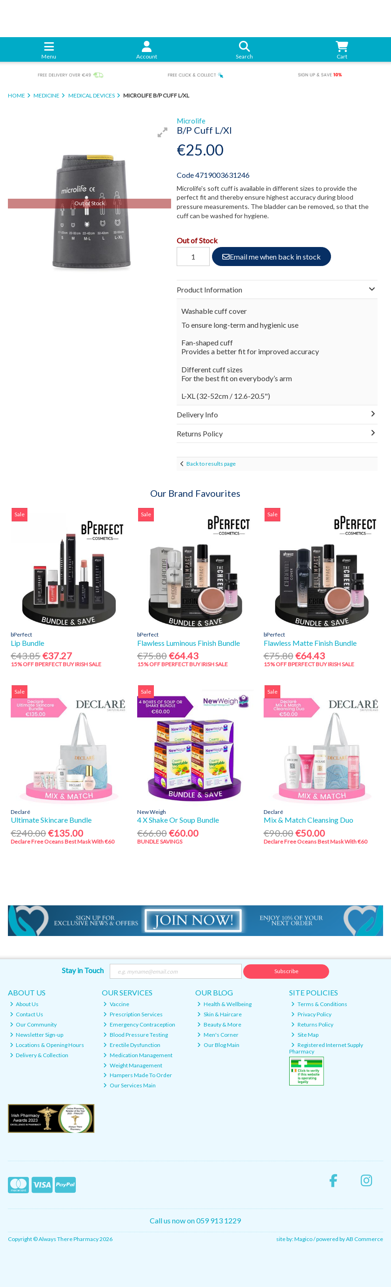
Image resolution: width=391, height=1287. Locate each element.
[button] (162, 132)
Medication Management (137, 1055)
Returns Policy (312, 1024)
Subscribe (286, 971)
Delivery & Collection (39, 1055)
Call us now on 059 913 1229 (195, 1220)
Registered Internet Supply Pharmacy (326, 1048)
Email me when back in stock (271, 256)
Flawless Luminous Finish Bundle (188, 642)
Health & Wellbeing (224, 1004)
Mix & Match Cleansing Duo (308, 819)
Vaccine (116, 1004)
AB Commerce (364, 1238)
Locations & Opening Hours (47, 1044)
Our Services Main (129, 1085)
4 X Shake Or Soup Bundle (178, 819)
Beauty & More (219, 1024)
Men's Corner (218, 1034)
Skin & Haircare (219, 1014)
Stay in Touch (83, 970)
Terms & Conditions (319, 1004)
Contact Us (27, 1014)
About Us (24, 1004)
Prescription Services (133, 1014)
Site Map (304, 1034)
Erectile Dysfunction (131, 1044)
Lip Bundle (27, 642)
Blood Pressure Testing (135, 1034)
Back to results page (211, 463)
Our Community (33, 1024)
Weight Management (132, 1065)
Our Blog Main (218, 1044)
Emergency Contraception (139, 1024)
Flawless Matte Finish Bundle (310, 642)
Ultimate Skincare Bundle (51, 819)
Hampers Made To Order (137, 1075)
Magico (303, 1238)
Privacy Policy (311, 1014)
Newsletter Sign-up (37, 1034)
